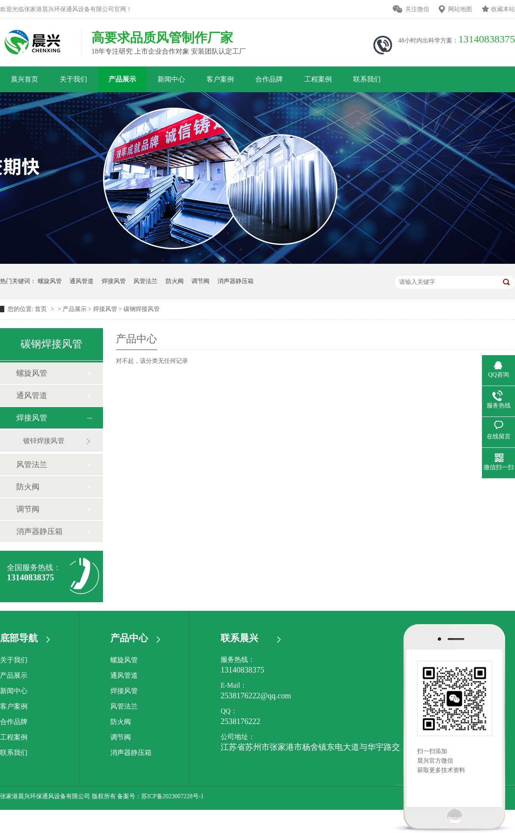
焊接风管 (114, 281)
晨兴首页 (24, 79)
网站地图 (460, 9)
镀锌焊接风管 (43, 440)
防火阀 (175, 281)
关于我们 (73, 79)
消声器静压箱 (236, 281)
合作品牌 (269, 79)
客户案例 (220, 79)
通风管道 (82, 281)
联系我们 (367, 79)
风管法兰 (145, 281)
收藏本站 (503, 9)
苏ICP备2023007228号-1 (172, 796)
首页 (41, 309)
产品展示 (122, 79)
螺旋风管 (50, 281)
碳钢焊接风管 (142, 309)
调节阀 (200, 281)
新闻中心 (171, 79)
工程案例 (318, 79)
